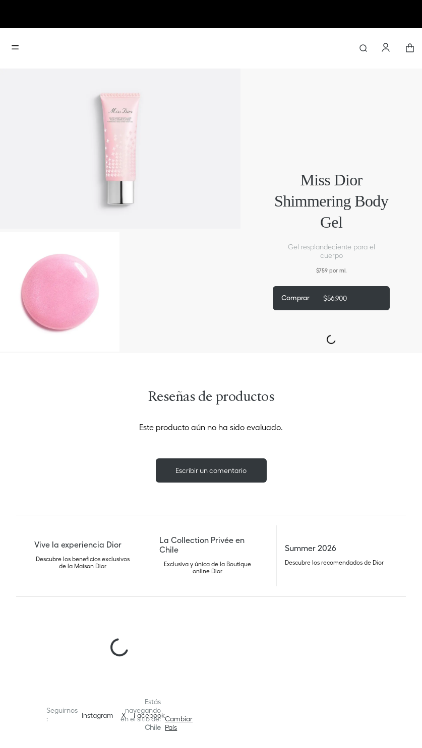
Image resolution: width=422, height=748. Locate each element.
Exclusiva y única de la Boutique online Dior (207, 567)
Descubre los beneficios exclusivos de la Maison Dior (83, 562)
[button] (179, 723)
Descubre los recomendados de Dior (334, 562)
